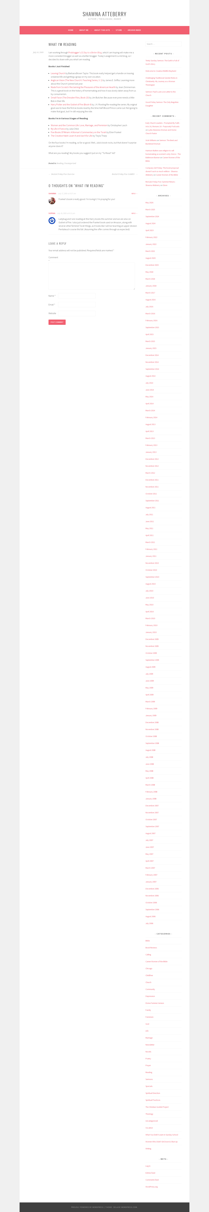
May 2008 (149, 771)
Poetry (148, 1058)
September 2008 (152, 743)
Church (148, 982)
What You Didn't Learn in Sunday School (162, 1134)
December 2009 (152, 639)
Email (52, 304)
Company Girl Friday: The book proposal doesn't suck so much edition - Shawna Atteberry (162, 171)
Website (52, 313)
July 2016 (149, 306)
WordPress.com (129, 1207)
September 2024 (152, 216)
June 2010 (150, 597)
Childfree (149, 975)
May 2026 (149, 202)
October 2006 (151, 902)
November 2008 (152, 729)
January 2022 (151, 244)
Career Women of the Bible (167, 175)
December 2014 (152, 355)
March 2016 (150, 313)
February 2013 (151, 445)
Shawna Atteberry (105, 14)
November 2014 (152, 362)
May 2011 (149, 528)
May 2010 (149, 604)
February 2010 (151, 625)
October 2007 (151, 819)
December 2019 (152, 265)
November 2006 (152, 895)
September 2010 (152, 577)
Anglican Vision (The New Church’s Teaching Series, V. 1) (76, 80)
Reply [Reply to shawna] (134, 193)
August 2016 (150, 299)
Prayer (148, 1065)
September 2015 (152, 327)
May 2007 (149, 854)
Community (150, 989)
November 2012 (152, 466)
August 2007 (150, 833)
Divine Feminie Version (155, 1003)
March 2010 (150, 618)
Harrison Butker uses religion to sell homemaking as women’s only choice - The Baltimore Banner (163, 154)
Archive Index (134, 30)
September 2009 (152, 660)
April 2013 (150, 431)
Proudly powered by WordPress (87, 1207)
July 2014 (149, 383)
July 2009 (149, 674)
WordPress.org (152, 1186)
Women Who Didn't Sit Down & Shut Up (162, 1141)
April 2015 (150, 334)
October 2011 (151, 493)
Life (147, 1031)
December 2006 (152, 888)
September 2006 (152, 909)
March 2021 (150, 251)
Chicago (149, 968)
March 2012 (150, 473)
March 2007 (150, 868)
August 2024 (150, 223)
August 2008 (150, 750)
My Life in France (58, 128)
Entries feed (150, 1173)
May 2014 (149, 396)
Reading (60, 163)
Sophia (52, 213)
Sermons (149, 1079)
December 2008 (152, 722)
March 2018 (150, 279)
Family (148, 1010)
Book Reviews (151, 947)
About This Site (102, 30)
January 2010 (151, 632)
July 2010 (149, 590)
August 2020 (150, 258)
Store (119, 30)
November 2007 (152, 812)
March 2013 (150, 438)
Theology (149, 1114)
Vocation (149, 1127)
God (147, 1024)
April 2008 (150, 778)
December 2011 (152, 480)
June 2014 (150, 389)
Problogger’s (74, 52)
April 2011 (150, 535)
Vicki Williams (151, 140)
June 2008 (150, 764)
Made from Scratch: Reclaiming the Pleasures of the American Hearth (83, 87)
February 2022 (151, 237)
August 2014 (150, 376)
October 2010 (151, 570)
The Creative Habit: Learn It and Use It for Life (71, 135)
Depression (150, 996)
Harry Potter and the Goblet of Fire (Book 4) (71, 104)
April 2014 (150, 403)
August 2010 (150, 584)
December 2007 (152, 805)
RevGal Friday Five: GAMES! (125, 174)
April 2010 (150, 611)
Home (70, 30)
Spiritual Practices (153, 1100)
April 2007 (150, 861)
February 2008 (151, 791)
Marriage (149, 1037)
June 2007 (150, 847)
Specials (149, 1086)
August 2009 (150, 667)
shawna (52, 193)
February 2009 (151, 708)
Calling (148, 954)
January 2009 (151, 715)
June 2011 (150, 521)
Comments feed (152, 1179)
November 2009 (152, 646)
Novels (148, 1051)
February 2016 (151, 320)
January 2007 (151, 881)
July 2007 (149, 840)
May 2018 (149, 272)
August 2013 (150, 424)
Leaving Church (58, 73)
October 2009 (151, 653)
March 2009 (150, 701)
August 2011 (150, 507)
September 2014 (152, 369)
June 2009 (150, 680)
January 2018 (151, 285)
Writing (148, 1148)
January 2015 (151, 348)
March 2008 (150, 784)
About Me (83, 30)
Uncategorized (70, 163)
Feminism (149, 1017)
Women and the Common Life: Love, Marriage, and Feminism (79, 125)
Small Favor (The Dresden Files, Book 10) (70, 97)
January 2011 (151, 556)
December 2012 (152, 459)
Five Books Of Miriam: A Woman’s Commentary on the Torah (78, 132)
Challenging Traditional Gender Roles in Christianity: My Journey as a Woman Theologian (161, 81)
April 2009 (150, 694)
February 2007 (151, 874)
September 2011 (152, 500)
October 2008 (151, 736)
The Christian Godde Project (157, 1107)
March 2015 (150, 341)
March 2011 (150, 542)
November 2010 (152, 563)
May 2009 (149, 687)
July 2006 (149, 923)
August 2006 (150, 916)
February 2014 (151, 417)
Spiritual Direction (153, 1093)
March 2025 (150, 209)
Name (52, 295)
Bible (148, 940)
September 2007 (152, 826)
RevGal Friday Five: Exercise (61, 174)
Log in (148, 1166)
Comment (53, 259)
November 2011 (152, 486)
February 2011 (151, 549)
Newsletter (150, 1044)
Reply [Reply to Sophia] (134, 213)
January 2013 (151, 452)
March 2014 (150, 410)
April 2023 (150, 230)
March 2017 (150, 292)
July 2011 (149, 514)
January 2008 (151, 798)
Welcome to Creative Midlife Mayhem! (161, 71)
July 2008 (149, 757)
